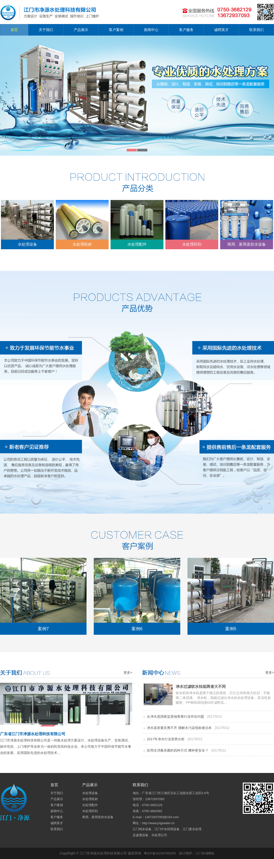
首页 (14, 30)
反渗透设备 (140, 835)
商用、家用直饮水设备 (246, 223)
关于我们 (46, 30)
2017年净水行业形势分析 (174, 739)
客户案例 (116, 30)
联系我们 (256, 30)
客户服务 (186, 30)
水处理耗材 (82, 223)
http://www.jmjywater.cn (158, 823)
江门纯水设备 (142, 829)
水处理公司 (159, 835)
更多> (128, 672)
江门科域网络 (205, 853)
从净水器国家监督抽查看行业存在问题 (184, 716)
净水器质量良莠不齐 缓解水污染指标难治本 (188, 728)
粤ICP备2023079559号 (160, 853)
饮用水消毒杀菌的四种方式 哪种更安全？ (186, 750)
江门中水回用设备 (167, 829)
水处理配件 (137, 223)
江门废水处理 (192, 829)
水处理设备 (27, 223)
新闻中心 (151, 30)
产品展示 (81, 30)
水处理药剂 (191, 223)
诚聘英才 (221, 30)
